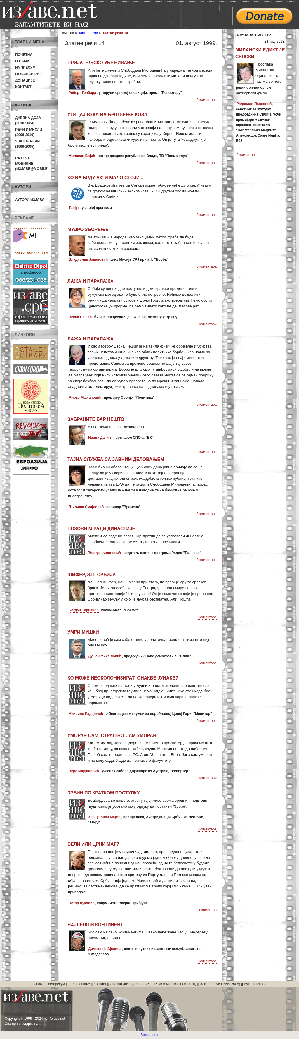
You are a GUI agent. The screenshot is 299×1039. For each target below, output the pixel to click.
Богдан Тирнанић (84, 610)
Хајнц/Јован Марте (104, 817)
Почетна (23, 55)
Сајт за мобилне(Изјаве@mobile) (32, 163)
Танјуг (74, 208)
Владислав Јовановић (88, 259)
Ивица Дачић (99, 438)
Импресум (25, 68)
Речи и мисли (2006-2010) (175, 984)
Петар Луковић (82, 903)
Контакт (23, 87)
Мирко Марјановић (85, 397)
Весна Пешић (80, 317)
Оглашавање (28, 74)
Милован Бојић (82, 156)
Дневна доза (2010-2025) (130, 984)
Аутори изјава (29, 200)
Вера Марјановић (84, 771)
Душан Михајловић (104, 656)
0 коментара (207, 100)
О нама (22, 61)
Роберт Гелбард (82, 93)
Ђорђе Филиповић (104, 553)
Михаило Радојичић (86, 714)
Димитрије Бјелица (104, 949)
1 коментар (208, 910)
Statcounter (149, 1035)
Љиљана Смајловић (86, 507)
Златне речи (88, 33)
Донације (25, 80)
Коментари (208, 324)
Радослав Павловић (254, 104)
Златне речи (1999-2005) (220, 984)
